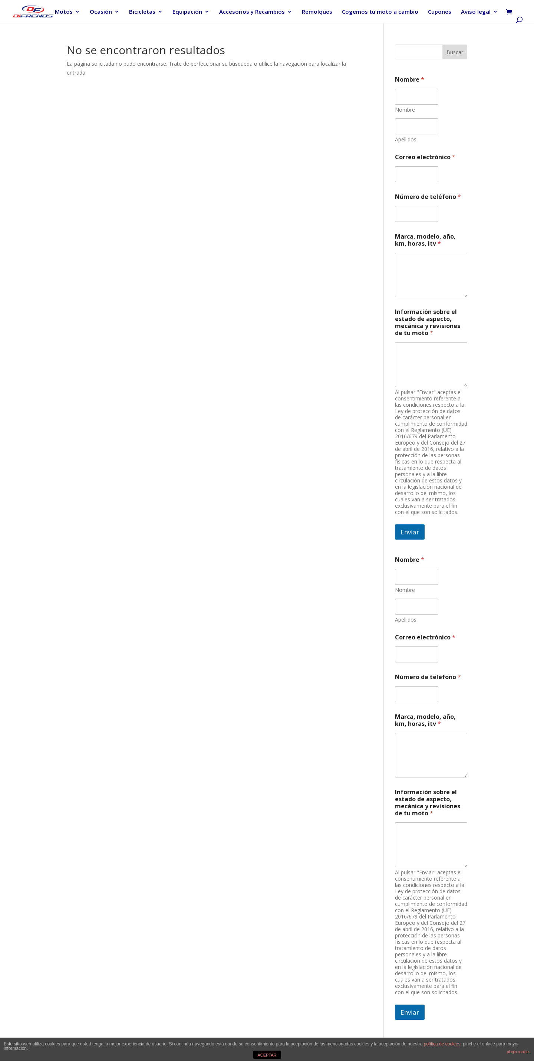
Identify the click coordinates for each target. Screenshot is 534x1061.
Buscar (454, 52)
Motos (64, 12)
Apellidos (405, 139)
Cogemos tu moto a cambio (380, 12)
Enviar (409, 532)
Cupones (439, 12)
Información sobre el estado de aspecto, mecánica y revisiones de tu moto (427, 322)
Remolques (317, 12)
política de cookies (442, 1044)
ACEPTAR (266, 1055)
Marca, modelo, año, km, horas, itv (425, 240)
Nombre (405, 110)
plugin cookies (518, 1052)
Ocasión (101, 12)
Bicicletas (142, 12)
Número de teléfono (428, 196)
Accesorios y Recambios (252, 12)
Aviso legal (476, 12)
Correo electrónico (425, 157)
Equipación (187, 12)
